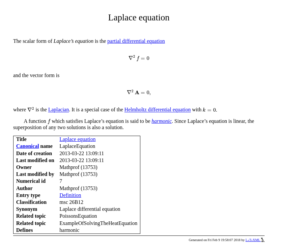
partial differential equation (136, 41)
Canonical (27, 146)
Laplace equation (78, 139)
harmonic (162, 121)
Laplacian (58, 110)
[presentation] (138, 58)
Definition (70, 195)
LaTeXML (255, 240)
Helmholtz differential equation (158, 110)
